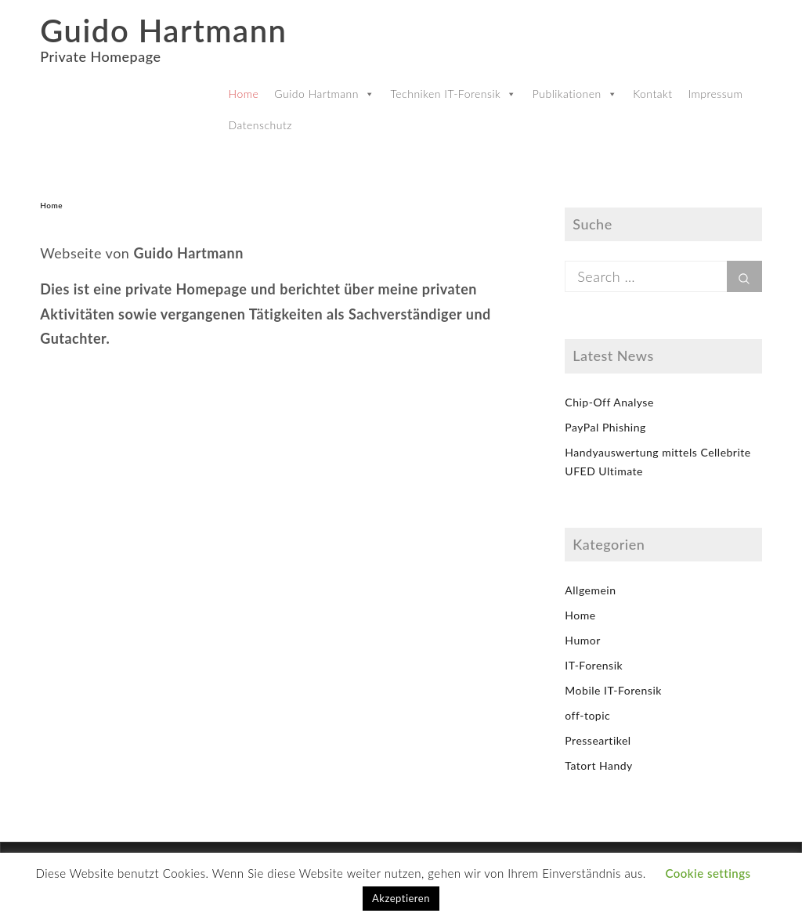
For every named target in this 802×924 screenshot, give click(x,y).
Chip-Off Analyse (609, 402)
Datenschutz (260, 125)
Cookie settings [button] (707, 873)
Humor (582, 640)
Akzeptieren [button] (401, 898)
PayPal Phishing (605, 427)
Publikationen (575, 93)
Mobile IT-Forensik (613, 690)
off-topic (587, 715)
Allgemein (590, 590)
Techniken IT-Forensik (453, 93)
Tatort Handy (598, 765)
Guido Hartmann (163, 30)
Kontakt (652, 93)
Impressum (715, 93)
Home (244, 93)
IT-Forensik (594, 665)
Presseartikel (597, 740)
